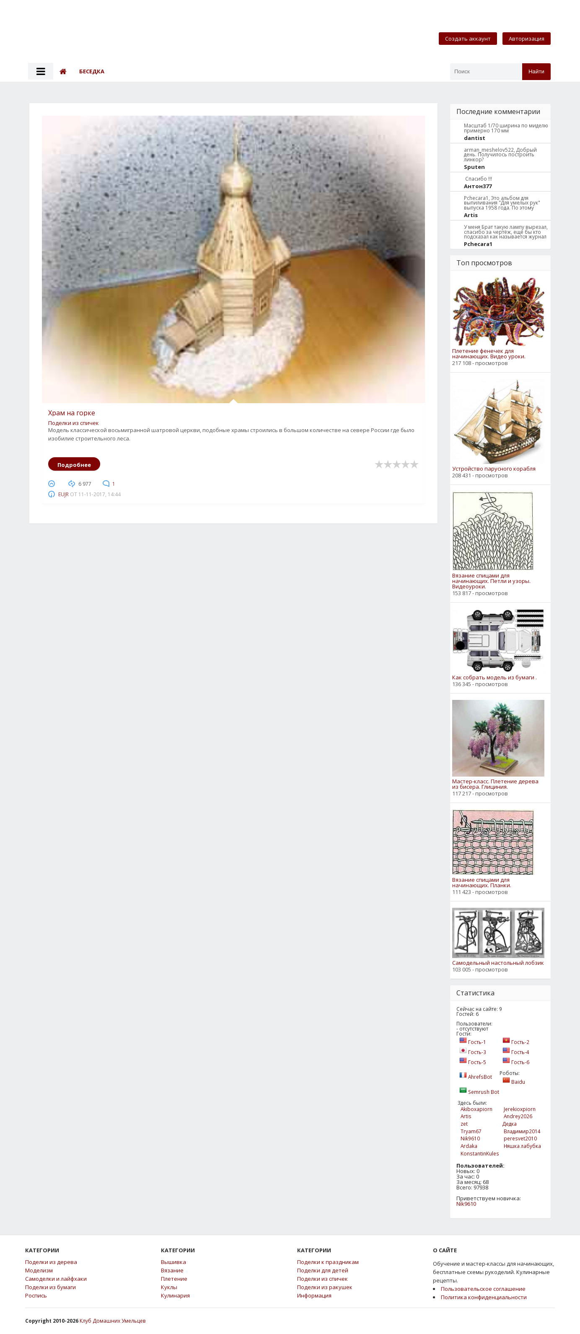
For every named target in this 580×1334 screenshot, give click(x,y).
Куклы (169, 1287)
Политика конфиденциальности (484, 1297)
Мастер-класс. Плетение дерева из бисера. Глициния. (495, 784)
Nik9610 (466, 1203)
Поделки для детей (322, 1270)
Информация (314, 1295)
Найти (536, 71)
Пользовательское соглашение (483, 1289)
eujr (63, 494)
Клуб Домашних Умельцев (112, 1320)
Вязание (172, 1270)
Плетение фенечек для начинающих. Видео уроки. (489, 353)
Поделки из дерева (51, 1262)
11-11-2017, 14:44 (99, 494)
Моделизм (39, 1270)
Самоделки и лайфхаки (56, 1279)
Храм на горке (71, 412)
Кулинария (175, 1295)
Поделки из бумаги (50, 1287)
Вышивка (173, 1262)
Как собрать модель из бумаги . (494, 677)
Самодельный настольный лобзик (498, 963)
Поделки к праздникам (328, 1262)
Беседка (91, 71)
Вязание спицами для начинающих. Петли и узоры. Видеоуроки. (491, 581)
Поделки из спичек (73, 423)
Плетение (174, 1279)
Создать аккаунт (468, 38)
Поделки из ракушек (324, 1287)
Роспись (36, 1295)
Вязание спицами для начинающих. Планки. (481, 882)
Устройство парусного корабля (494, 468)
